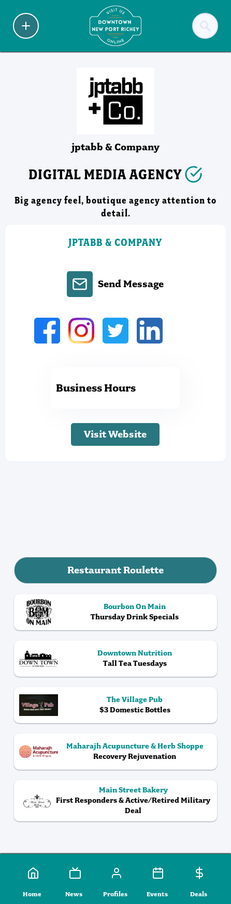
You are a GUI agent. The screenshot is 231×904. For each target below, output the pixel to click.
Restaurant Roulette (115, 570)
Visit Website (115, 434)
